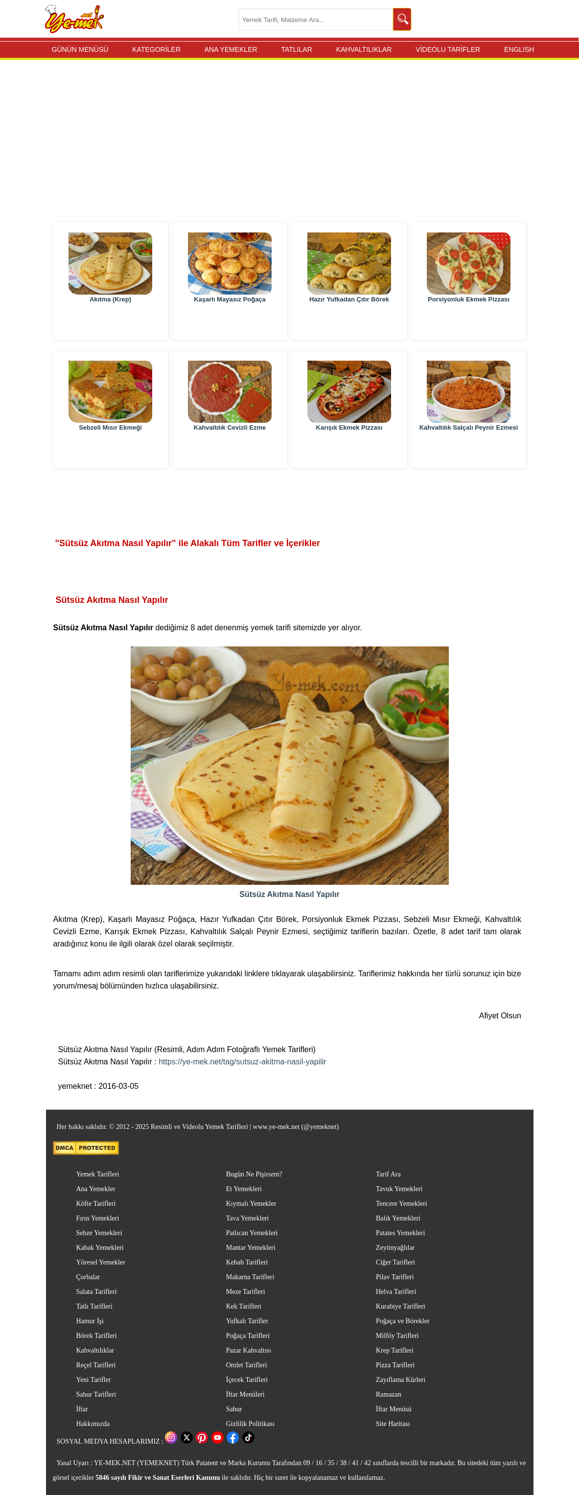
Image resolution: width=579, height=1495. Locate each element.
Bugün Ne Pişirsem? (254, 1174)
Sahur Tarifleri (96, 1394)
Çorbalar (88, 1277)
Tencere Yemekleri (401, 1203)
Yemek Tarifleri (97, 1174)
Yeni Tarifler (93, 1379)
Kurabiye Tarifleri (400, 1306)
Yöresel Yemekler (100, 1262)
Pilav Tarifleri (395, 1277)
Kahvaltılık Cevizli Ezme (230, 451)
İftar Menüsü (394, 1409)
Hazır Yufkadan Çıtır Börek (349, 322)
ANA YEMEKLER (231, 49)
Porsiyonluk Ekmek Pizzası (469, 322)
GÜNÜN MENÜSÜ (80, 49)
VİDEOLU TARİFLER (448, 49)
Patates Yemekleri (400, 1233)
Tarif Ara (388, 1174)
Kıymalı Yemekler (251, 1203)
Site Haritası (393, 1423)
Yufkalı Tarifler (247, 1321)
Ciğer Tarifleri (395, 1262)
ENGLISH (519, 49)
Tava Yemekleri (247, 1218)
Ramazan (388, 1394)
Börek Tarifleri (96, 1335)
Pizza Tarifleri (395, 1365)
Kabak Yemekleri (100, 1247)
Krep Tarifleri (395, 1350)
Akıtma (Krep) (110, 322)
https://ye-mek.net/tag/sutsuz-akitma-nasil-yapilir (242, 1062)
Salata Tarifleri (96, 1291)
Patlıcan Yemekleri (252, 1233)
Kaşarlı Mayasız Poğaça (230, 322)
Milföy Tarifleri (397, 1335)
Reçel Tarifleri (96, 1365)
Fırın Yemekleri (97, 1218)
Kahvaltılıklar (95, 1350)
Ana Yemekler (96, 1189)
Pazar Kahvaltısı (248, 1350)
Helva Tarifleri (396, 1291)
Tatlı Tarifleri (94, 1306)
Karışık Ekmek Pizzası (349, 451)
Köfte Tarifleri (96, 1203)
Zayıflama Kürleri (400, 1379)
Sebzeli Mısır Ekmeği (110, 451)
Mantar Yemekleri (251, 1247)
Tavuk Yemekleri (399, 1189)
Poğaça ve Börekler (403, 1321)
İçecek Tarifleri (247, 1379)
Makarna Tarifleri (250, 1277)
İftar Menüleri (245, 1394)
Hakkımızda (93, 1423)
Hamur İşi (90, 1321)
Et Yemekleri (244, 1189)
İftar (82, 1409)
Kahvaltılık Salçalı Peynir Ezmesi (468, 451)
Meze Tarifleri (245, 1291)
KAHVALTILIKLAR (364, 49)
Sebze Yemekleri (99, 1233)
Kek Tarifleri (243, 1306)
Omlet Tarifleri (246, 1365)
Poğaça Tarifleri (248, 1335)
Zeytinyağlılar (395, 1247)
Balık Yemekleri (398, 1218)
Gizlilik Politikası (250, 1423)
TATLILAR (296, 49)
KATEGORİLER (156, 49)
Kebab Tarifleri (247, 1262)
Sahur (234, 1409)
